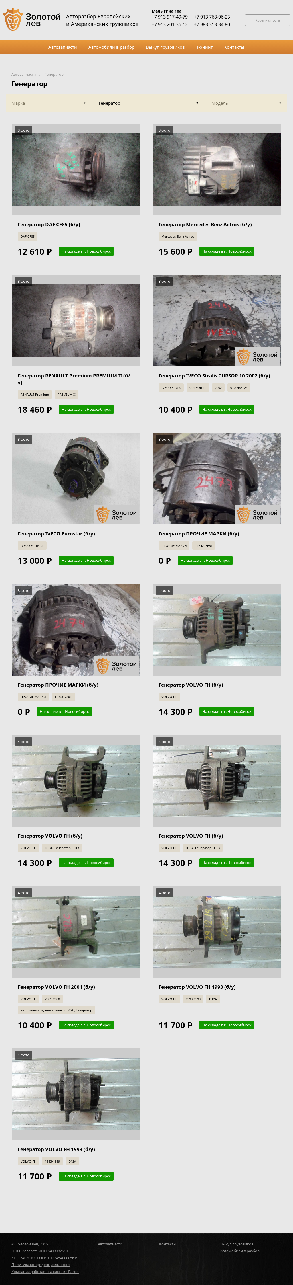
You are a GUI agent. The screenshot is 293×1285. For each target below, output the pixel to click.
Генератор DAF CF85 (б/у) (49, 224)
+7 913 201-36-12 (170, 24)
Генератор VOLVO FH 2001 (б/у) (56, 987)
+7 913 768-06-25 (212, 17)
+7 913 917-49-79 (170, 17)
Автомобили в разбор (240, 1250)
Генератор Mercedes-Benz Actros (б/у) (205, 224)
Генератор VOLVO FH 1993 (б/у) (197, 987)
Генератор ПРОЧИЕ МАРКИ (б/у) (199, 533)
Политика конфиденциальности (40, 1264)
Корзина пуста (267, 20)
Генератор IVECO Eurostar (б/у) (56, 533)
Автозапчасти (23, 74)
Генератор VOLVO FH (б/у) (191, 684)
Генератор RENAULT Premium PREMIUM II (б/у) (74, 379)
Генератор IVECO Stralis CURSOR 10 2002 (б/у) (214, 375)
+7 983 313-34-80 (212, 24)
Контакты (167, 1244)
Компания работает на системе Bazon (45, 1271)
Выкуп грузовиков (236, 1244)
